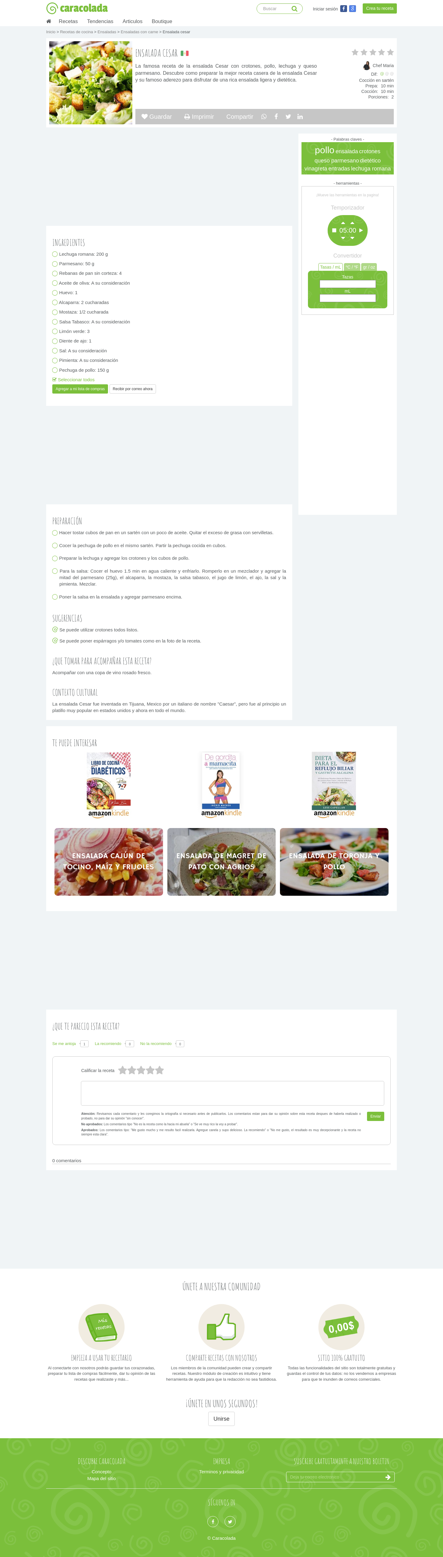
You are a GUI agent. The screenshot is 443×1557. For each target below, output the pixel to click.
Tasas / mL (330, 267)
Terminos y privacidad (221, 1471)
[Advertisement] (347, 413)
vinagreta (316, 169)
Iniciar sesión (325, 8)
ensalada (347, 151)
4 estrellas (131, 1070)
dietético (370, 161)
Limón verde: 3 (74, 331)
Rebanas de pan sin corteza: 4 (90, 273)
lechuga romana (371, 169)
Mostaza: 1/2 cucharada (83, 312)
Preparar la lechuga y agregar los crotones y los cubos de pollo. (124, 558)
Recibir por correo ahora (133, 389)
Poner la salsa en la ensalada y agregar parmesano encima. (120, 597)
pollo (324, 150)
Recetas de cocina (77, 32)
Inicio (51, 32)
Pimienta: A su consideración (88, 360)
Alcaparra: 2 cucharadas (84, 302)
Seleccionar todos (73, 379)
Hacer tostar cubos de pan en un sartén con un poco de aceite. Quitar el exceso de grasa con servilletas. (166, 533)
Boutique (162, 21)
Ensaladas (107, 32)
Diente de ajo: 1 (75, 341)
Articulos (132, 21)
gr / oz (369, 267)
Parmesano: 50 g (76, 264)
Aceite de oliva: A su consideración (94, 283)
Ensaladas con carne (140, 32)
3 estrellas (140, 1070)
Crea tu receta (379, 8)
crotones (369, 151)
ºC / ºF (352, 267)
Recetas (68, 21)
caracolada (77, 8)
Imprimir (199, 116)
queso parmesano (337, 161)
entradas (339, 169)
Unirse (221, 1419)
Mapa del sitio (101, 1478)
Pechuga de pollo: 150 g (84, 370)
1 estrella (159, 1070)
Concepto (101, 1471)
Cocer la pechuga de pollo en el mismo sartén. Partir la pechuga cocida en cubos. (142, 545)
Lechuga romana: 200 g (83, 254)
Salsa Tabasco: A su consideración (94, 322)
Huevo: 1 (68, 293)
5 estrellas (122, 1070)
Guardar (157, 116)
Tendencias (100, 21)
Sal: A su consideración (83, 351)
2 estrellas (149, 1070)
